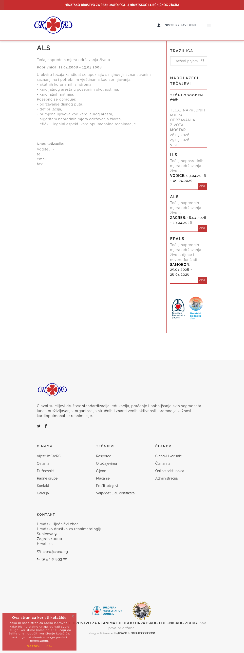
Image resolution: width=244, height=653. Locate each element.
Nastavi (34, 646)
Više (49, 646)
